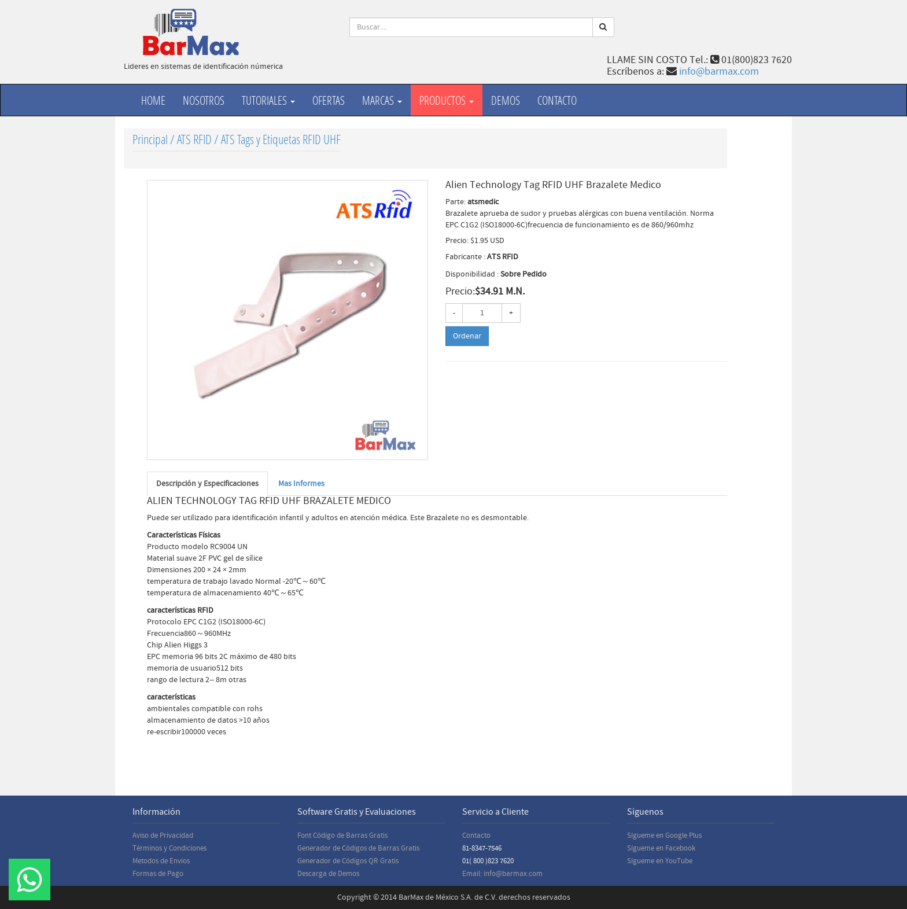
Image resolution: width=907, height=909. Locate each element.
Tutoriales (268, 100)
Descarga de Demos (328, 873)
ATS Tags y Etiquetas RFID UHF (281, 139)
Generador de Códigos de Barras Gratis (358, 848)
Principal (150, 139)
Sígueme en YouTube (659, 861)
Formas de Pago (157, 873)
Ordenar (467, 336)
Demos (505, 100)
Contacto (557, 100)
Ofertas (328, 100)
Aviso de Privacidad (162, 835)
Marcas (382, 100)
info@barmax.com (719, 71)
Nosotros (203, 100)
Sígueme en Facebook (661, 848)
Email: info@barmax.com (502, 873)
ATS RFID (194, 139)
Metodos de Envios (161, 861)
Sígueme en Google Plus (664, 835)
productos (446, 100)
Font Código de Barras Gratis (342, 835)
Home (153, 100)
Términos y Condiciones (169, 848)
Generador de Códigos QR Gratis (348, 861)
